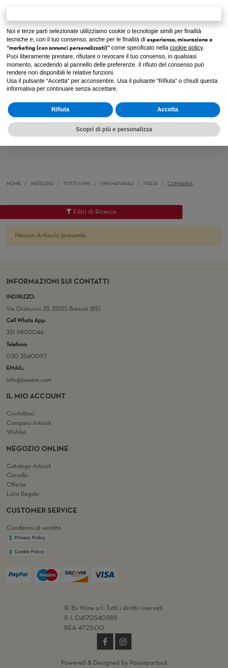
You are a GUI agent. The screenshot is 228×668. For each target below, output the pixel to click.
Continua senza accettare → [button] (114, 13)
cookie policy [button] (186, 47)
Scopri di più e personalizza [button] (114, 129)
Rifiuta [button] (60, 109)
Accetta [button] (167, 109)
